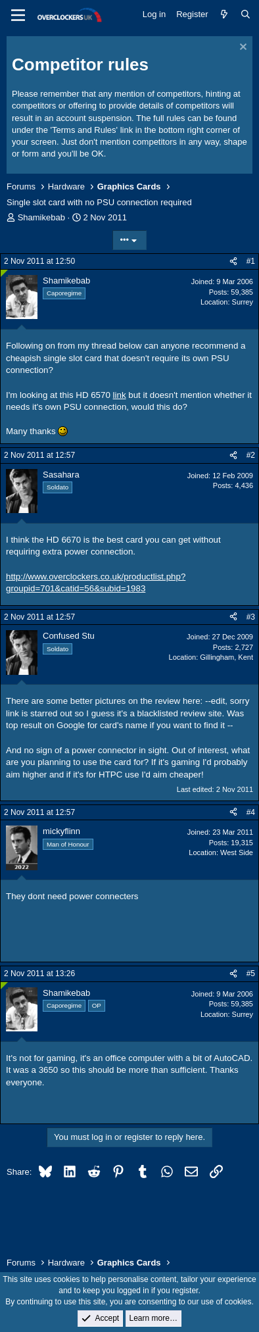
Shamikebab (41, 217)
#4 (251, 812)
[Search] (245, 14)
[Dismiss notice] (241, 48)
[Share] (233, 261)
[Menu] (18, 15)
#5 (251, 973)
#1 (251, 261)
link (119, 395)
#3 (251, 617)
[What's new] (224, 14)
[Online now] (4, 273)
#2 (251, 455)
